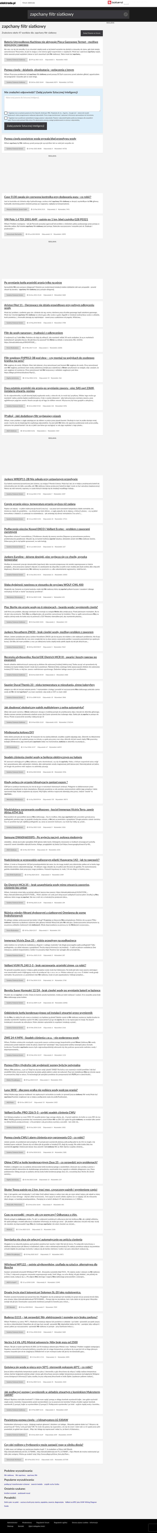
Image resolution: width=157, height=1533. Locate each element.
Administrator (12, 1523)
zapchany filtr (32, 1475)
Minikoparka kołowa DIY (19, 732)
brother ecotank (10, 1493)
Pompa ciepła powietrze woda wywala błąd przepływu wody (40, 138)
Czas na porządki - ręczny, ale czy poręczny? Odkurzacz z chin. (40, 1214)
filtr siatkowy (9, 1475)
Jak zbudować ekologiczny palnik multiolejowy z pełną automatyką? (44, 707)
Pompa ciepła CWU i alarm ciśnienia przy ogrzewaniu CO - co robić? (44, 1137)
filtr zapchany (21, 1475)
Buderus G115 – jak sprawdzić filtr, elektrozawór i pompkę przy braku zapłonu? (51, 1317)
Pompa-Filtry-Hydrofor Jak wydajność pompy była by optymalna (42, 1065)
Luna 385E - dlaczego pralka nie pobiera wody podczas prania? (41, 1090)
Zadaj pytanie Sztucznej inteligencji (25, 126)
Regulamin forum (42, 1523)
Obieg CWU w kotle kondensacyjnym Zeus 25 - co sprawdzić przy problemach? (51, 1162)
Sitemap (10, 1526)
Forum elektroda (29, 3)
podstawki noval (24, 1493)
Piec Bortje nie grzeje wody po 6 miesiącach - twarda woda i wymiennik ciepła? (51, 607)
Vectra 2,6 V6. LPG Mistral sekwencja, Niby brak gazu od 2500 (41, 1342)
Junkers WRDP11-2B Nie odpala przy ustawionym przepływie (41, 479)
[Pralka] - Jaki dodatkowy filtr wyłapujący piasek (32, 416)
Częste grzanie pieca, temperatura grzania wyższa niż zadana (39, 504)
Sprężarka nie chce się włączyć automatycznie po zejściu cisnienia (43, 1239)
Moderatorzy (27, 1523)
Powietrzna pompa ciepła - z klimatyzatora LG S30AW (36, 1420)
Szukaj (126, 14)
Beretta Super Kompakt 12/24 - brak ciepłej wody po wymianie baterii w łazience (52, 990)
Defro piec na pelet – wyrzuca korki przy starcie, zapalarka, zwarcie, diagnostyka (34, 1502)
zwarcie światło (37, 1484)
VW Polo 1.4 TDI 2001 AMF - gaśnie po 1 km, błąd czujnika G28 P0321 (46, 219)
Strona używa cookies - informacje (85, 1523)
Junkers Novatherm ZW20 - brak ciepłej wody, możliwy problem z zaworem (48, 632)
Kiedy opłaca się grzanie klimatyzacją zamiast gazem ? (36, 782)
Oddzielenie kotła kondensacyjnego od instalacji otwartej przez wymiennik (48, 1013)
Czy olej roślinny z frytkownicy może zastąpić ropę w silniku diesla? (43, 1445)
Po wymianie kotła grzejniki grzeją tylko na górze (33, 282)
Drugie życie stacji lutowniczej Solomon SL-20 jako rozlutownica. (42, 1292)
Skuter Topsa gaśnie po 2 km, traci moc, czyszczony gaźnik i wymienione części (50, 1189)
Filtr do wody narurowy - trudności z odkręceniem (33, 333)
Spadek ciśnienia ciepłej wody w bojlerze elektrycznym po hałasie (43, 757)
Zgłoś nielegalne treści (37, 1526)
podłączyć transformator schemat (16, 1484)
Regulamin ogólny (60, 1523)
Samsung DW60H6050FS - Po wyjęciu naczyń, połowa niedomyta (43, 837)
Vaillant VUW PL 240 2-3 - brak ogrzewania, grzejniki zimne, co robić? (45, 965)
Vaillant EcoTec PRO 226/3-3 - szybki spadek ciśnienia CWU (39, 1112)
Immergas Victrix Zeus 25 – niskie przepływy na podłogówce (40, 940)
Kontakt (21, 1526)
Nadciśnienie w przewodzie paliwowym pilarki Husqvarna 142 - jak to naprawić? (51, 860)
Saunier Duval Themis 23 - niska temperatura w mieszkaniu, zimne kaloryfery (49, 685)
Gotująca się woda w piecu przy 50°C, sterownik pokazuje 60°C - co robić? (48, 1367)
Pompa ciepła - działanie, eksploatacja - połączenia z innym (39, 70)
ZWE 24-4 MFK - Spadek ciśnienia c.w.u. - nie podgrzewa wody (41, 1037)
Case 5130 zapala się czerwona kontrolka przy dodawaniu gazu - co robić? (47, 197)
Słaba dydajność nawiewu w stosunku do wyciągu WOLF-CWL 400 (43, 584)
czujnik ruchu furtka (51, 1484)
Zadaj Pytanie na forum (91, 33)
